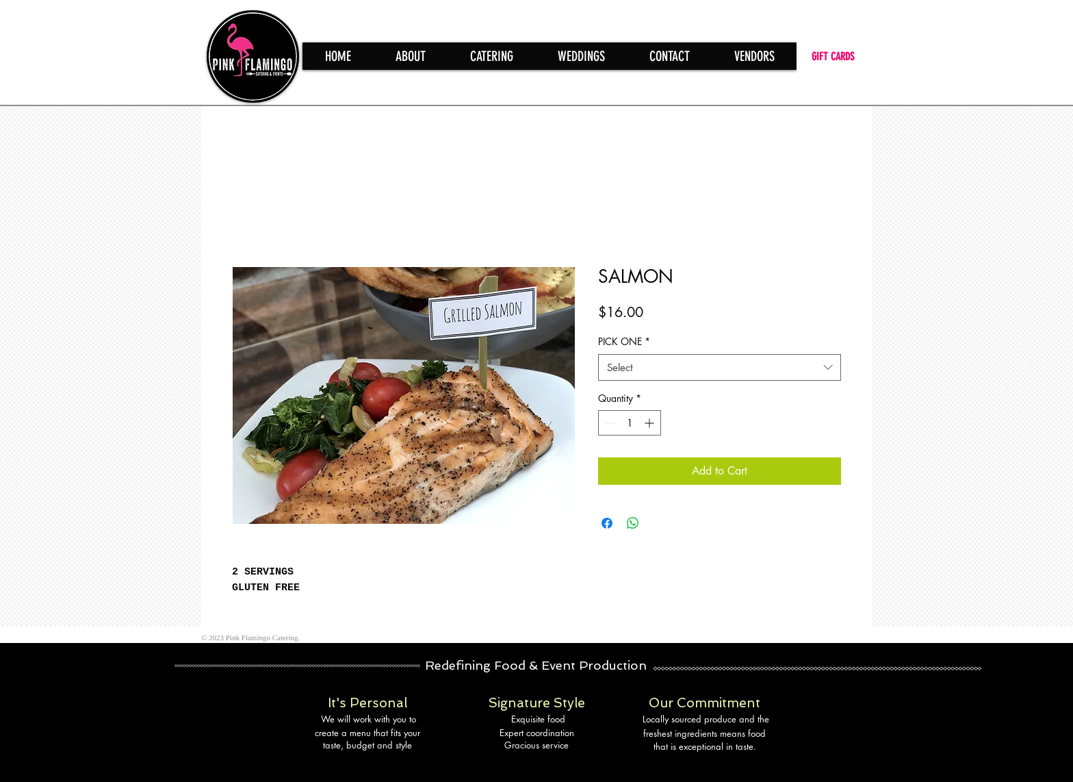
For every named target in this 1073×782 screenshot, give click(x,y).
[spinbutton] (629, 423)
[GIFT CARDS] (834, 56)
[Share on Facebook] (607, 523)
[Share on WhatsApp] (633, 523)
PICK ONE (624, 341)
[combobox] (719, 367)
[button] (491, 56)
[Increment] (650, 423)
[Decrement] (608, 423)
